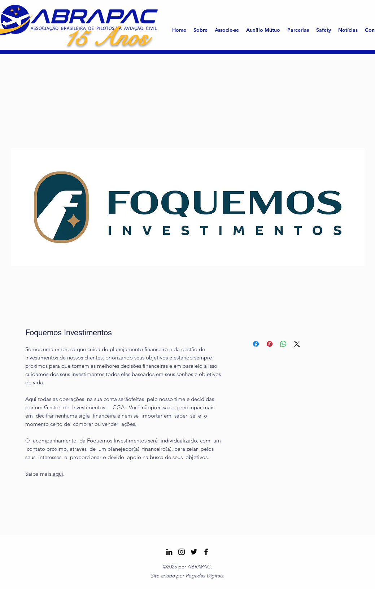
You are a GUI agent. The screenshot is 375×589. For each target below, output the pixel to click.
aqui (58, 473)
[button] (200, 30)
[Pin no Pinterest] (269, 344)
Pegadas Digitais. (205, 575)
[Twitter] (193, 551)
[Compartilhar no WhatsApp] (283, 344)
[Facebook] (206, 551)
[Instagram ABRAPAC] (181, 551)
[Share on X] (297, 344)
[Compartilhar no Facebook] (256, 344)
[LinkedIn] (169, 551)
